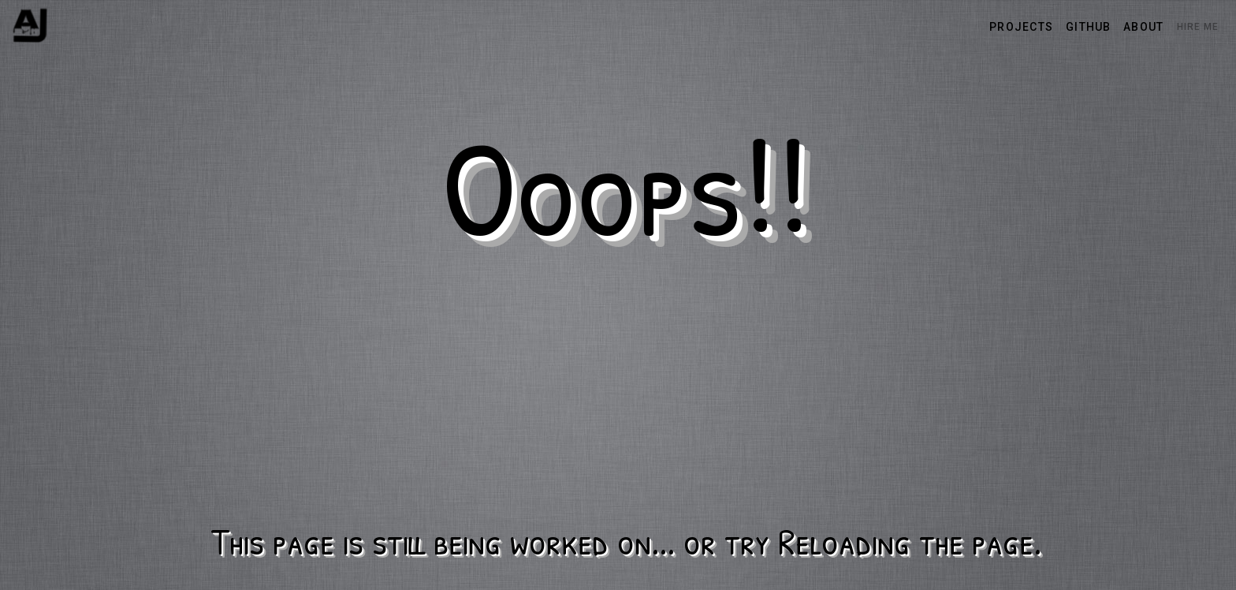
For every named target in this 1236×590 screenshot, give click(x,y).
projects (1021, 27)
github (1088, 27)
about (1143, 27)
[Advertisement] (626, 396)
